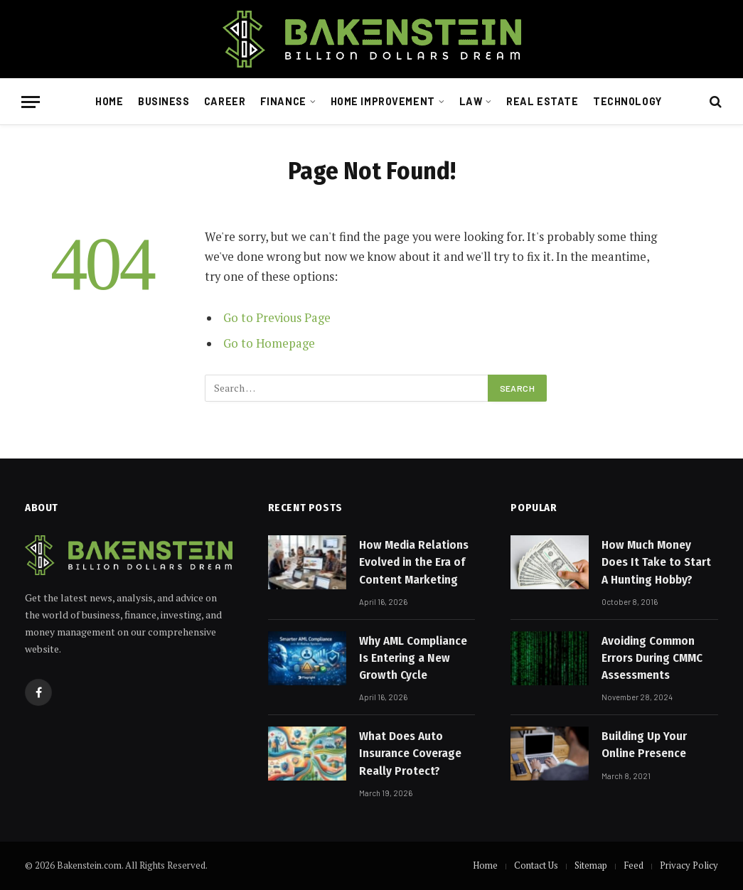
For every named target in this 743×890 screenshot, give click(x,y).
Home (109, 101)
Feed (633, 865)
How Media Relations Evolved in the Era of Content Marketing (414, 562)
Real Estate (542, 101)
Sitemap (590, 865)
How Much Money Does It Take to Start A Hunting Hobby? (656, 562)
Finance (283, 101)
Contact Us (536, 865)
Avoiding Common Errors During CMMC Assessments (652, 658)
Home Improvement (383, 101)
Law (471, 101)
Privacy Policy (689, 865)
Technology (627, 101)
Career (224, 101)
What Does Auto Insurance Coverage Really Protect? (410, 753)
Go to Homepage (269, 343)
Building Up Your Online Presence (644, 745)
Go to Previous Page (277, 318)
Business (164, 101)
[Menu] (30, 102)
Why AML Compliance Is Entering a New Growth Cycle (413, 658)
